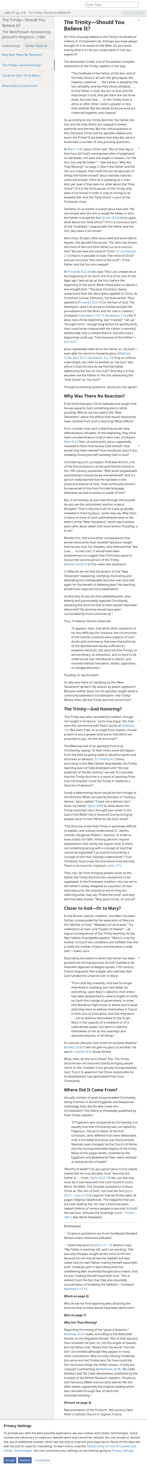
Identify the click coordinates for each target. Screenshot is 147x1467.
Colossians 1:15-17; (91, 315)
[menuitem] (5, 5)
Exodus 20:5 (73, 1047)
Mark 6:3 (70, 442)
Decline (25, 1460)
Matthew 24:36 (74, 1334)
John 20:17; (80, 358)
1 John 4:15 (80, 1195)
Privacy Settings (123, 1451)
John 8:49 (95, 806)
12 (110, 358)
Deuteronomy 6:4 (77, 564)
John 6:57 (70, 342)
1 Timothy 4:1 (105, 759)
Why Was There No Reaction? (22, 55)
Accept (10, 1460)
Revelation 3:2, (98, 358)
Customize (42, 1460)
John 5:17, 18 (103, 1245)
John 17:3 (114, 866)
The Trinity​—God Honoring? (21, 65)
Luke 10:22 (111, 218)
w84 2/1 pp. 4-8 (13, 13)
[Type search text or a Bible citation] (110, 4)
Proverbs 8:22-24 (79, 272)
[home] (5, 5)
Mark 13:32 (75, 149)
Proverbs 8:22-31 (90, 302)
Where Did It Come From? (20, 86)
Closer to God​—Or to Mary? (21, 75)
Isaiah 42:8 (83, 1052)
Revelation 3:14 (115, 315)
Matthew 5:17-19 (75, 1289)
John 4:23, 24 (101, 1178)
